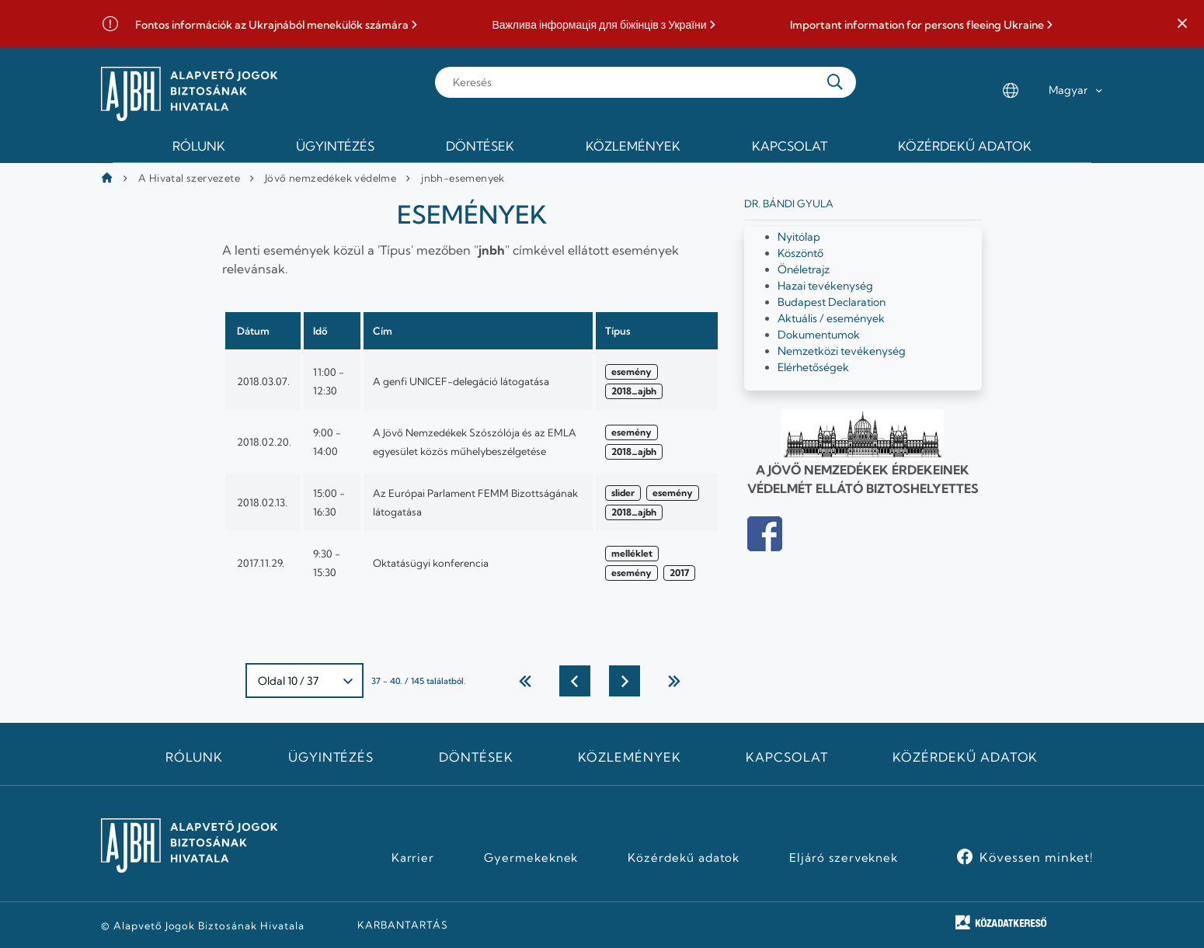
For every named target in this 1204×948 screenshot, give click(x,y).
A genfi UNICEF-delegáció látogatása (461, 381)
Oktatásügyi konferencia (431, 563)
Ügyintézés (331, 757)
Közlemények (629, 757)
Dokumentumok (819, 335)
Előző (574, 680)
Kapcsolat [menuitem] (789, 146)
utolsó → (674, 680)
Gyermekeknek (531, 858)
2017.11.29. (260, 563)
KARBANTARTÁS (402, 924)
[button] (1182, 24)
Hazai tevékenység (825, 286)
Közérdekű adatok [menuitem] (965, 146)
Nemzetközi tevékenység (842, 351)
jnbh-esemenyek (463, 178)
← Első (525, 680)
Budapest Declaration (832, 302)
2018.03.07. (263, 381)
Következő (624, 680)
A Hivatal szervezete (189, 178)
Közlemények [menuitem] (633, 146)
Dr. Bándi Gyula (788, 203)
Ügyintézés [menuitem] (335, 146)
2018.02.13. (262, 502)
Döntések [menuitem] (480, 146)
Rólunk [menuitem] (198, 146)
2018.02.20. (264, 442)
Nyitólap (799, 237)
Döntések (476, 757)
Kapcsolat (787, 757)
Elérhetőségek (813, 367)
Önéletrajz (804, 269)
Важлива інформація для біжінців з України (599, 25)
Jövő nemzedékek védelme (330, 178)
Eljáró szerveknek (843, 858)
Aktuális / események (831, 318)
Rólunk (194, 757)
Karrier (413, 858)
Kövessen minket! (1037, 857)
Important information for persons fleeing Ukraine (917, 25)
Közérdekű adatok (965, 757)
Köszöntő (800, 253)
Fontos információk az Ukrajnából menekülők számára (272, 25)
